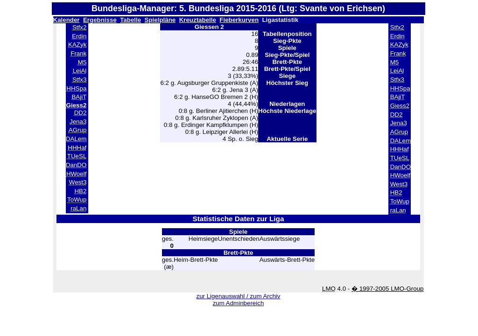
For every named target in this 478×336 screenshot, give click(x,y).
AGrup (78, 129)
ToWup (76, 199)
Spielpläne (160, 19)
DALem (76, 138)
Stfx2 (79, 27)
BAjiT (78, 96)
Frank (78, 53)
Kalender (66, 19)
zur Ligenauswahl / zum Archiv (238, 296)
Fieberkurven (239, 19)
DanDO (76, 164)
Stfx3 (79, 79)
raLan (78, 208)
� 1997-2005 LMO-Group (387, 288)
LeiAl (80, 70)
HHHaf (77, 147)
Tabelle (130, 19)
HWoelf (76, 173)
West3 (78, 182)
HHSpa (76, 88)
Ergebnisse (100, 19)
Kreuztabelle (197, 19)
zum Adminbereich (238, 303)
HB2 (80, 191)
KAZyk (77, 44)
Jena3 (78, 121)
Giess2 (399, 105)
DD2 (80, 112)
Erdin (79, 36)
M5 (82, 62)
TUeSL (76, 156)
